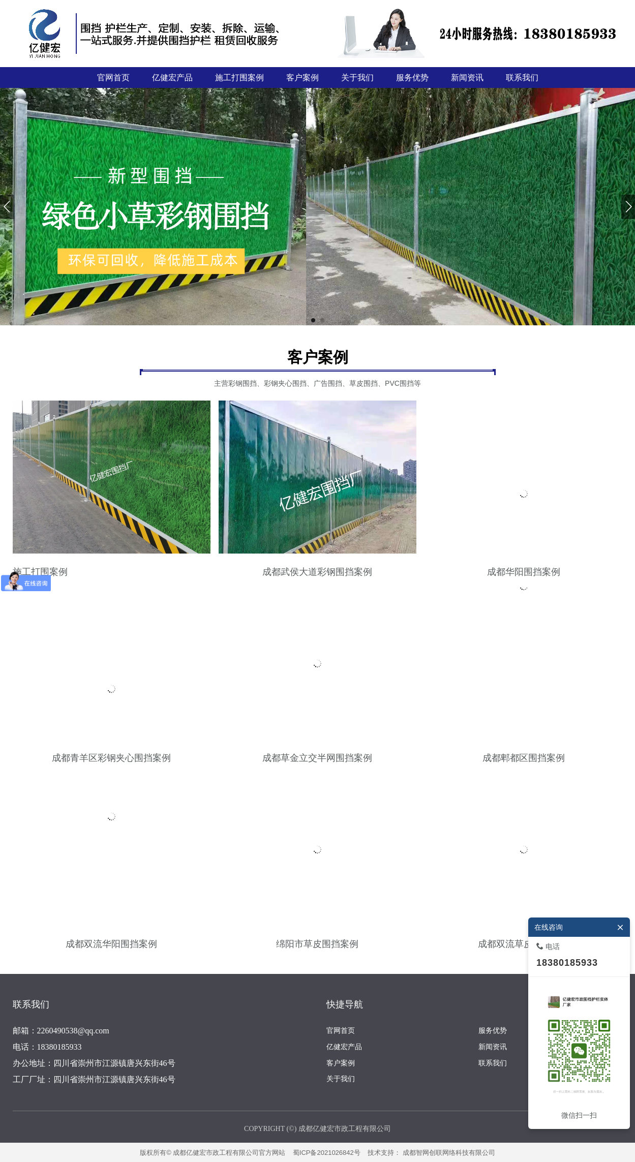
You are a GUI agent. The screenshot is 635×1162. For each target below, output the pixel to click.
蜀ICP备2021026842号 (326, 1152)
